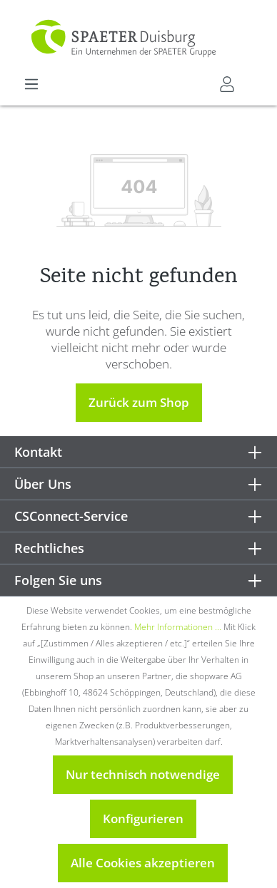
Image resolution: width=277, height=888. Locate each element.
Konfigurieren (143, 818)
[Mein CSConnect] (227, 84)
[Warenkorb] (253, 79)
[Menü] (31, 84)
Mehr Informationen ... (177, 627)
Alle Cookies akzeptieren (143, 863)
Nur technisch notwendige (143, 774)
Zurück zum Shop (139, 402)
